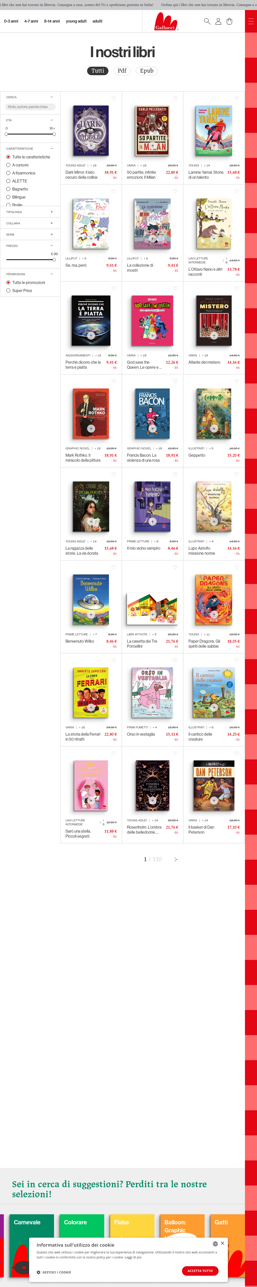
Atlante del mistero (204, 362)
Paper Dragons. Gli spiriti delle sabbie (204, 644)
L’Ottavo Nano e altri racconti (205, 272)
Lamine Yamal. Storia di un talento (205, 175)
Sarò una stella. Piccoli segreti (78, 834)
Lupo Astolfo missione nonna (201, 551)
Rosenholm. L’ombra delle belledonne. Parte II (144, 830)
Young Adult (76, 21)
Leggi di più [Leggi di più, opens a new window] (133, 1257)
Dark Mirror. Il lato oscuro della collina (81, 175)
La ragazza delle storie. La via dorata (82, 551)
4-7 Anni (31, 21)
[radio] (97, 71)
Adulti (97, 21)
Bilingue (19, 197)
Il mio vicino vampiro (143, 548)
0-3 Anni (11, 21)
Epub (147, 70)
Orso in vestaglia (141, 734)
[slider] (6, 134)
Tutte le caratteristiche (31, 156)
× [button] (222, 1243)
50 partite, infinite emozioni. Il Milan (141, 175)
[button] (54, 1272)
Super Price (22, 290)
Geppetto (196, 455)
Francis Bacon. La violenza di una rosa (143, 458)
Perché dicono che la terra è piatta (83, 365)
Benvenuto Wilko (80, 641)
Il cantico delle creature (200, 737)
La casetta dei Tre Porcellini (142, 644)
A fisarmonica (23, 172)
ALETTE (19, 180)
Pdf (122, 70)
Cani (12, 1222)
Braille (17, 205)
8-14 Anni (52, 21)
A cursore (20, 164)
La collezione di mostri (140, 268)
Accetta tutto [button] (200, 1271)
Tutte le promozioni (28, 282)
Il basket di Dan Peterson (201, 830)
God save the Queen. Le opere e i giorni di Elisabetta (143, 365)
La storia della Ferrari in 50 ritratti (83, 737)
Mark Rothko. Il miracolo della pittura (83, 458)
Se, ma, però (76, 265)
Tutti (97, 70)
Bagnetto (20, 188)
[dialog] (128, 1260)
